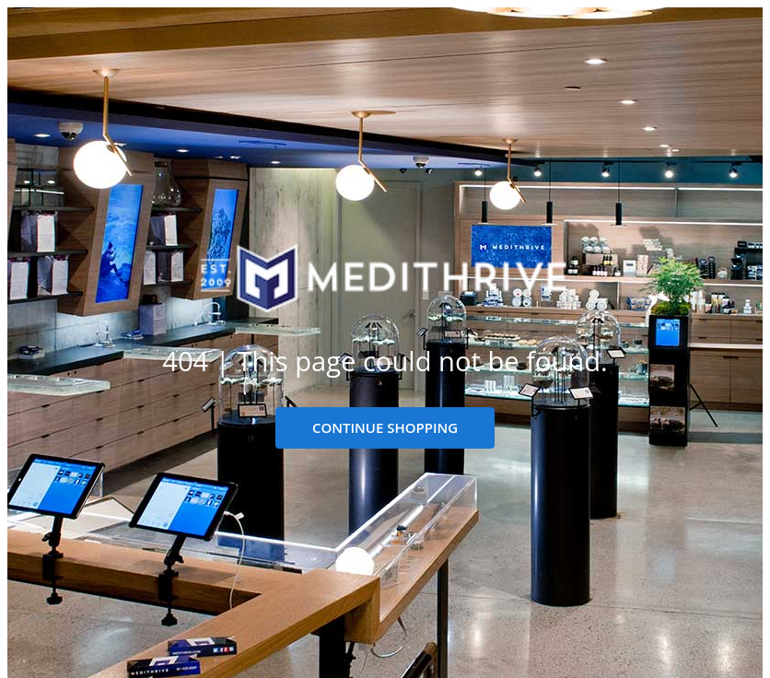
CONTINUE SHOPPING (385, 427)
